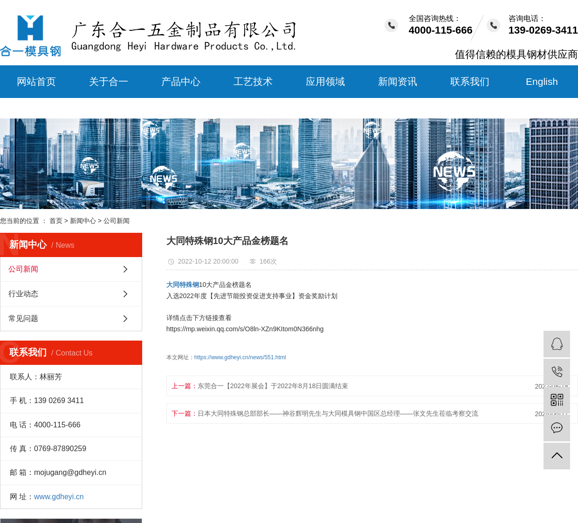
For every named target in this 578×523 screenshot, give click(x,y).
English (542, 81)
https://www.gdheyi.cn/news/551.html (240, 357)
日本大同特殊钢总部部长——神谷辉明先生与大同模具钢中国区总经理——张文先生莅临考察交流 (338, 413)
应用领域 (325, 81)
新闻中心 (83, 220)
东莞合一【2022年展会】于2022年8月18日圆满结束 (273, 386)
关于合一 (108, 81)
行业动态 (23, 294)
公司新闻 (116, 220)
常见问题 (23, 318)
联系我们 (469, 81)
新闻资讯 (397, 81)
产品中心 (180, 81)
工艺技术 (253, 81)
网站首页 (36, 81)
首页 (55, 220)
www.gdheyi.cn (59, 497)
